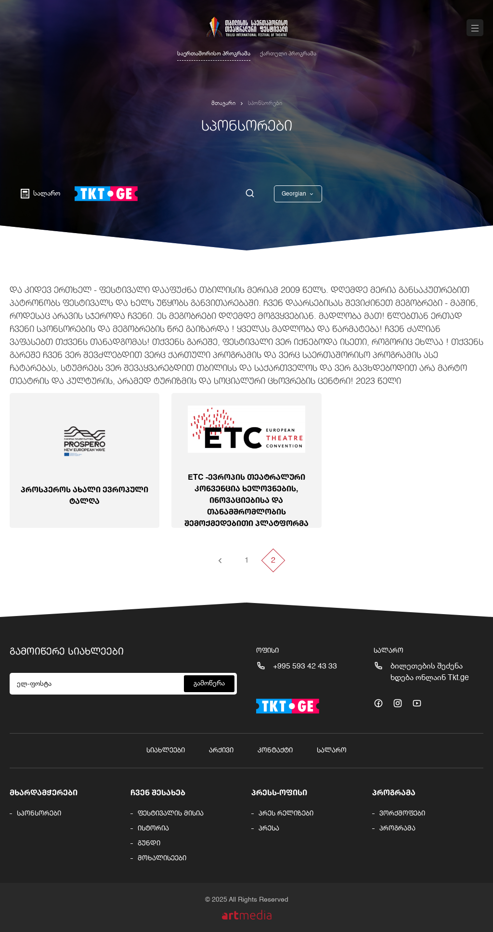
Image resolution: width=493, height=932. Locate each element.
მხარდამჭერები (44, 793)
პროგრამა (393, 793)
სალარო (332, 750)
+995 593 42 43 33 (305, 666)
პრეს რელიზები (286, 813)
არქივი (221, 750)
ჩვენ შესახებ (157, 793)
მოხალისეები (162, 858)
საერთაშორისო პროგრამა (213, 54)
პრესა (269, 828)
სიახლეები (165, 750)
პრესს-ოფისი (279, 793)
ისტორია (153, 828)
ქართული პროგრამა (288, 54)
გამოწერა (209, 683)
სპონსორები (39, 813)
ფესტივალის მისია (171, 813)
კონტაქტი (275, 750)
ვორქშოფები (402, 813)
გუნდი (149, 843)
